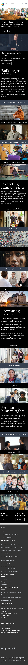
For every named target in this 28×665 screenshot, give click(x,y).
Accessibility (14, 346)
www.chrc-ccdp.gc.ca (12, 632)
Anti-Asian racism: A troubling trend (14, 102)
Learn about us (20, 519)
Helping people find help (14, 209)
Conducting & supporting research (14, 472)
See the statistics (5, 519)
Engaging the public (14, 452)
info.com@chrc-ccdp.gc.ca (12, 630)
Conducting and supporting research (11, 597)
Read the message (6, 63)
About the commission (7, 537)
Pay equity (14, 386)
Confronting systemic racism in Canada (13, 434)
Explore (4, 31)
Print (9, 31)
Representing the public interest (14, 289)
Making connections (14, 492)
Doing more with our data (14, 249)
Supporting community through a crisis (14, 122)
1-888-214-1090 (10, 624)
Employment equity (14, 366)
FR (23, 4)
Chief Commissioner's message (9, 534)
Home (2, 531)
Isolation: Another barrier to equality (14, 142)
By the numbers (14, 229)
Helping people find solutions (14, 269)
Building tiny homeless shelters (14, 162)
